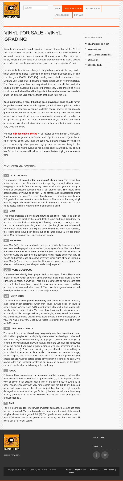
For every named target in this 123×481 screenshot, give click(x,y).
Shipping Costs (93, 64)
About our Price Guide (97, 44)
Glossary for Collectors (98, 54)
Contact (78, 15)
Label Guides (63, 15)
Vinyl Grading (93, 49)
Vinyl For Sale (73, 9)
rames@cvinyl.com (12, 455)
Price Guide (92, 9)
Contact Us (91, 59)
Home (58, 9)
